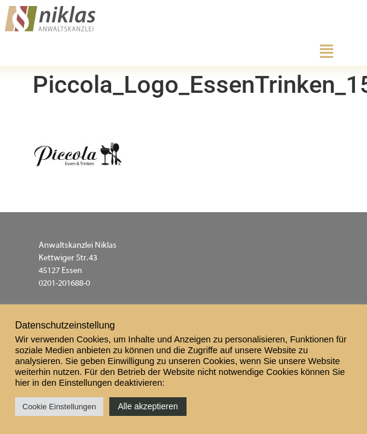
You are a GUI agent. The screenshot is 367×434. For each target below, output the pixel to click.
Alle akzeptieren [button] (148, 406)
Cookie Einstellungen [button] (59, 406)
